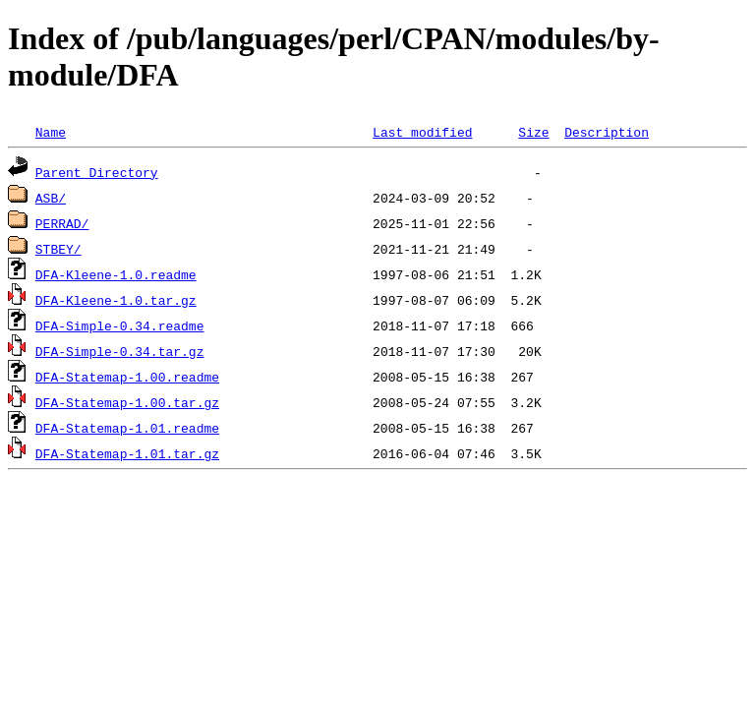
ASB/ (50, 197)
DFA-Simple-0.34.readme (119, 325)
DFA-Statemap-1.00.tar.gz (127, 402)
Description (606, 132)
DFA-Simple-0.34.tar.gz (119, 351)
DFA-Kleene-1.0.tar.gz (116, 300)
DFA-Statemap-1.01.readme (127, 428)
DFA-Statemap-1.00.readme (127, 376)
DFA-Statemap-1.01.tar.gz (127, 453)
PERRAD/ (62, 223)
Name (50, 132)
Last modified (422, 132)
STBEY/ (58, 249)
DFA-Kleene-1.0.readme (116, 274)
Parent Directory (96, 172)
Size (533, 132)
